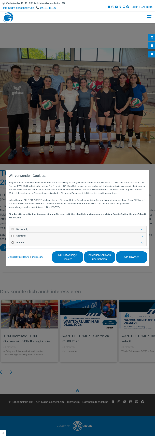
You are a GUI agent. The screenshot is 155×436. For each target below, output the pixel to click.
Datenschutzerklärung (19, 257)
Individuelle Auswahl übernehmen (99, 257)
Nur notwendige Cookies (67, 257)
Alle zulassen (131, 257)
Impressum (37, 257)
